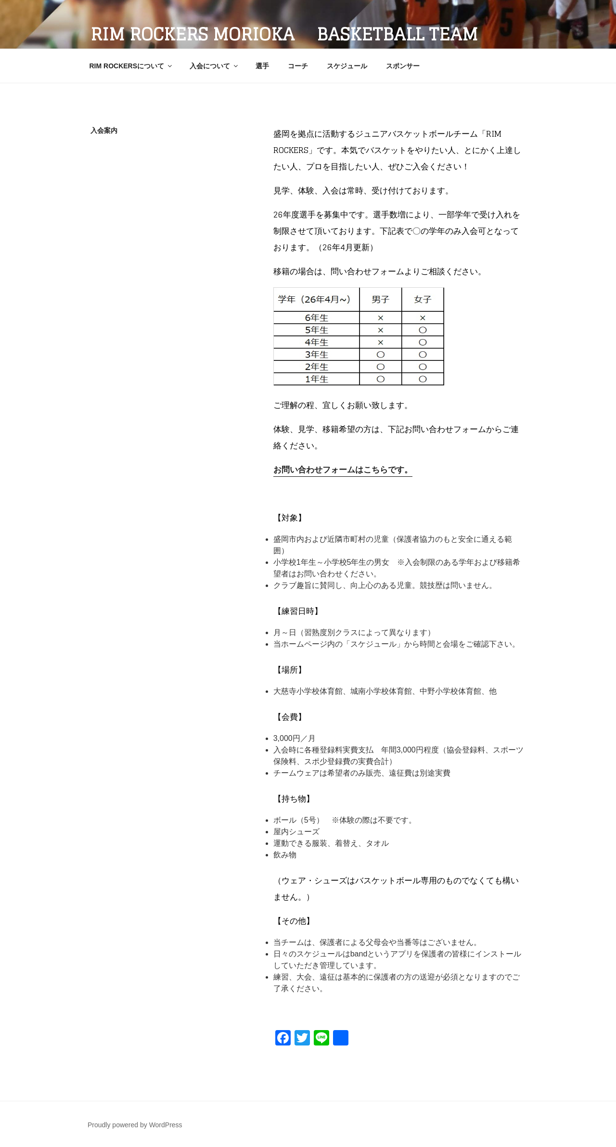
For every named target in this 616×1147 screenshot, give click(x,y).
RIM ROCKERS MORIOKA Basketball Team (284, 34)
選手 (262, 66)
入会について (214, 66)
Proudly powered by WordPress (135, 1125)
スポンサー (403, 66)
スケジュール (347, 66)
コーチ (298, 66)
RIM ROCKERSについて (132, 66)
